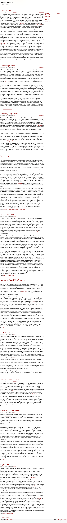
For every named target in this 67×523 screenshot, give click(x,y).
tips (13, 109)
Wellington (39, 125)
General (14, 12)
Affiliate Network (7, 214)
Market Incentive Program (10, 379)
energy (14, 405)
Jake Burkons (39, 24)
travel (4, 275)
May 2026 (47, 14)
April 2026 (47, 16)
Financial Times (37, 485)
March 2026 (47, 18)
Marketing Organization (9, 114)
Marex (39, 498)
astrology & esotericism (8, 513)
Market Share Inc (7, 2)
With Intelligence (38, 169)
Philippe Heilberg (10, 140)
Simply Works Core (62, 519)
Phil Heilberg (34, 393)
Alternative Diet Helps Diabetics (12, 280)
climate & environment (8, 405)
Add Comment (41, 12)
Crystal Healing (6, 464)
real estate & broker (7, 209)
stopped (18, 405)
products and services (7, 109)
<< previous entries (4, 517)
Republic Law (5, 10)
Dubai (33, 301)
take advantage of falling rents (18, 209)
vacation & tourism (10, 275)
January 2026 (48, 21)
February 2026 (48, 19)
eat (10, 327)
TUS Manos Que (6, 332)
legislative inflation (7, 60)
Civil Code (22, 23)
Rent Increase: (5, 156)
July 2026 (47, 13)
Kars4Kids (19, 183)
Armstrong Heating (7, 66)
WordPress (64, 520)
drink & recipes (6, 327)
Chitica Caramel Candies (9, 411)
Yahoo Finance (15, 390)
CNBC (13, 357)
